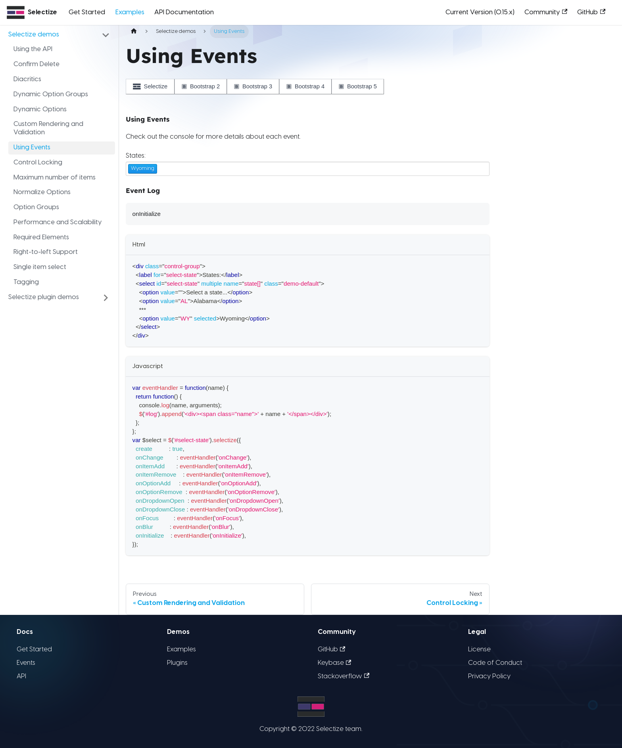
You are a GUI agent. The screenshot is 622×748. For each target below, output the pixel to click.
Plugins (177, 663)
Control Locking (37, 162)
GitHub (591, 12)
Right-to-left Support (45, 252)
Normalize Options (42, 192)
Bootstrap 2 (201, 86)
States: (136, 156)
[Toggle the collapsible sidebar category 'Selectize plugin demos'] (106, 297)
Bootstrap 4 (305, 86)
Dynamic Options (40, 109)
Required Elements (41, 237)
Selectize (150, 86)
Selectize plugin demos (43, 297)
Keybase (334, 663)
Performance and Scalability (57, 222)
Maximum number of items (54, 177)
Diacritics (27, 79)
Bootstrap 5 (358, 86)
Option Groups (36, 207)
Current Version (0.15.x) (479, 12)
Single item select (39, 267)
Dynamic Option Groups (50, 94)
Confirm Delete (36, 64)
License (479, 649)
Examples (129, 12)
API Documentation (184, 12)
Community (546, 12)
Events (26, 663)
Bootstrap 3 (253, 86)
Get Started (87, 12)
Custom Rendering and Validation (48, 128)
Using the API (32, 49)
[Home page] (134, 31)
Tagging (26, 282)
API (21, 676)
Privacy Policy (489, 676)
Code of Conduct (495, 663)
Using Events (31, 147)
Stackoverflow (344, 676)
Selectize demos (33, 34)
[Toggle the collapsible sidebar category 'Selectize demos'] (106, 35)
